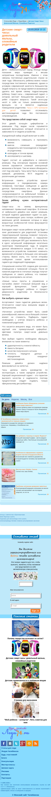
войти (15, 556)
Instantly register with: (25, 542)
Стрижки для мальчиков (25, 700)
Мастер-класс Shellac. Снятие (26, 469)
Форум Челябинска (9, 751)
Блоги (4, 758)
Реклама (5, 771)
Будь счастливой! (9, 755)
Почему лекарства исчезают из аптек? (25, 638)
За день (6, 399)
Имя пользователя (17, 590)
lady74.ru (3, 786)
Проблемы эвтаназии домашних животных (31, 486)
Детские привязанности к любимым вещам (25, 680)
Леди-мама (22, 21)
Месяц (24, 399)
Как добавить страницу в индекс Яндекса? (31, 436)
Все (30, 399)
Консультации (7, 761)
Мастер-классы (8, 765)
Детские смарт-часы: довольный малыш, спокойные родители (25, 659)
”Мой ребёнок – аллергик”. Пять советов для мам (25, 721)
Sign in (35, 610)
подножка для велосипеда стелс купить (13, 519)
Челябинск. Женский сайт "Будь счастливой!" (19, 10)
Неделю (15, 399)
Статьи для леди (10, 21)
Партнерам (6, 778)
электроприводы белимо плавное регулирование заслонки (19, 521)
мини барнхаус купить (7, 517)
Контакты (5, 775)
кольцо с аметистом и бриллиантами (12, 514)
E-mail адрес (14, 600)
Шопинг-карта (7, 768)
